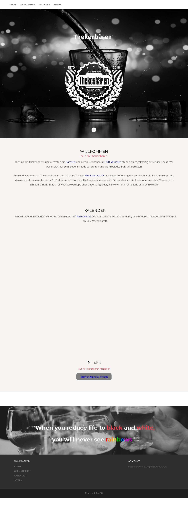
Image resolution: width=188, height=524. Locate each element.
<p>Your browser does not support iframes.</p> (95, 283)
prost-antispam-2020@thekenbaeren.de (147, 466)
